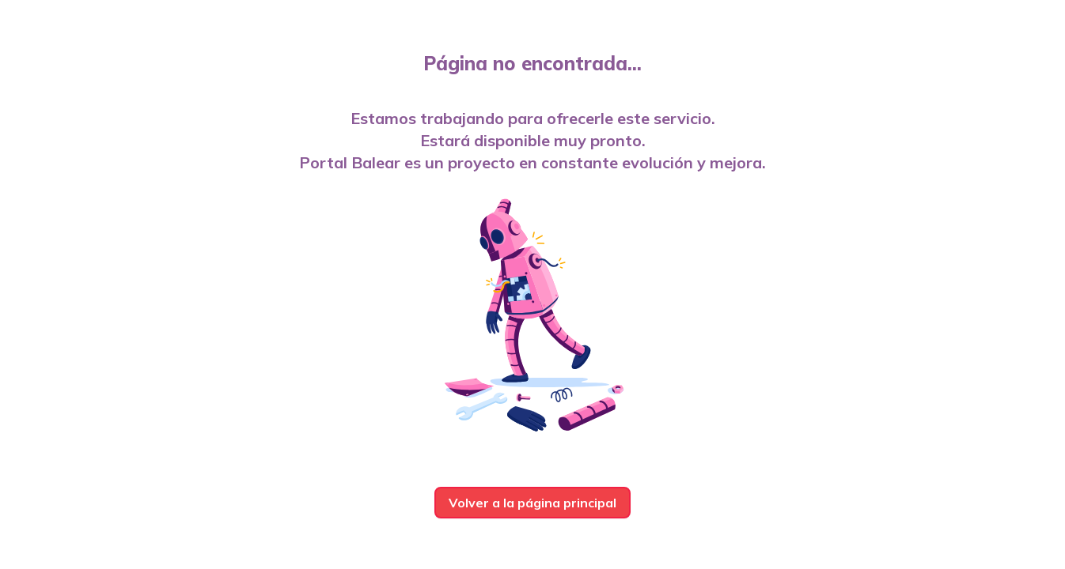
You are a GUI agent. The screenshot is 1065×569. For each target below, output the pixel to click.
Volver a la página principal (532, 503)
